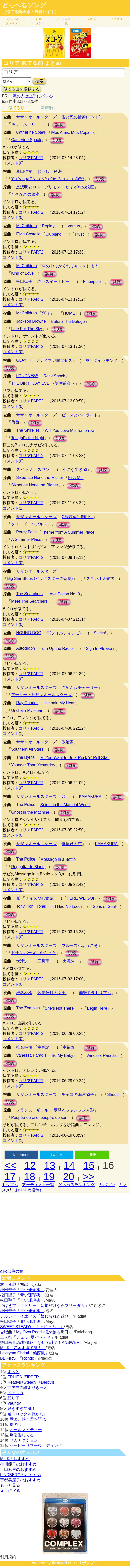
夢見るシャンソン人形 (74, 1110)
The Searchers (29, 594)
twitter (56, 1155)
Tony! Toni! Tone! (31, 906)
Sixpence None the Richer (39, 477)
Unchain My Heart (59, 703)
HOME (69, 313)
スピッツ (24, 469)
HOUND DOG (28, 633)
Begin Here (97, 1008)
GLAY (21, 360)
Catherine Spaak (31, 132)
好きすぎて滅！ (21, 1408)
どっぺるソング (24, 5)
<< (10, 1165)
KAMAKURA (90, 796)
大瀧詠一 (71, 961)
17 (10, 1176)
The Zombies (28, 1008)
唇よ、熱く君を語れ (28, 1419)
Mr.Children (26, 226)
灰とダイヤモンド (101, 360)
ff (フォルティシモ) (63, 633)
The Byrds (25, 757)
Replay (48, 226)
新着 (39, 21)
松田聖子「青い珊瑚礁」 (22, 1290)
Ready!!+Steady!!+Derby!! (30, 1382)
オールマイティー (26, 1430)
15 (89, 1165)
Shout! (113, 1094)
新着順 (47, 108)
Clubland (53, 234)
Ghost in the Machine (30, 812)
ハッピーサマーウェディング (36, 1445)
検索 (39, 81)
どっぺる (12, 21)
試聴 (59, 125)
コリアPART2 (31, 158)
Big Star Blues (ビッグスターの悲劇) (40, 578)
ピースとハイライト (80, 415)
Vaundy (14, 1403)
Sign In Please (99, 648)
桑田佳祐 (24, 171)
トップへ (10, 1185)
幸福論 (43, 1047)
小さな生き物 (75, 469)
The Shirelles (28, 430)
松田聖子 (24, 281)
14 (69, 1165)
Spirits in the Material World (65, 805)
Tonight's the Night (27, 438)
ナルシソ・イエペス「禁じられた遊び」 (36, 1316)
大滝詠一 (24, 961)
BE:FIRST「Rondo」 (19, 1358)
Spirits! (100, 633)
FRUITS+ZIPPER (23, 1377)
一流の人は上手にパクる (31, 96)
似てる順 (16, 108)
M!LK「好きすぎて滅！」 (23, 1348)
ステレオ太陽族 (100, 578)
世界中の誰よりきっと (27, 1387)
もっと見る (10, 1485)
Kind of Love (22, 273)
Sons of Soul (104, 906)
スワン (43, 469)
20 (68, 1176)
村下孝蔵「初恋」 (16, 1284)
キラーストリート (27, 124)
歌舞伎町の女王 (51, 993)
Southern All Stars (27, 749)
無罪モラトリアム (95, 993)
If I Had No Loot (65, 906)
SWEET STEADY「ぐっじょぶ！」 (32, 1327)
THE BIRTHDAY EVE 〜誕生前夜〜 (43, 383)
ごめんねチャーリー (80, 687)
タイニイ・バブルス (29, 524)
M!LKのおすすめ (15, 1459)
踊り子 (13, 1398)
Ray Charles (27, 703)
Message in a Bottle (58, 859)
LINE (92, 1155)
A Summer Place (26, 539)
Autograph (25, 648)
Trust (79, 234)
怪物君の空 (72, 844)
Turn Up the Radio (56, 648)
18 (29, 1176)
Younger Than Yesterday (33, 765)
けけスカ (15, 1393)
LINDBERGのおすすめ (20, 1475)
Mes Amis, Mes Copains (73, 132)
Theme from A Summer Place (68, 532)
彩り (46, 313)
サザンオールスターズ (36, 117)
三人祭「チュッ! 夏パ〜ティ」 (27, 1337)
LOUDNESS (27, 376)
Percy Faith (26, 532)
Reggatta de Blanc (27, 867)
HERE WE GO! (80, 898)
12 (30, 1165)
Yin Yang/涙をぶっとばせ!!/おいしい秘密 (47, 179)
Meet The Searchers (29, 601)
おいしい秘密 (49, 171)
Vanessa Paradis (31, 1055)
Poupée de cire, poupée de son (39, 1117)
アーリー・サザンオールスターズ (41, 695)
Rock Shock (54, 376)
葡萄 (15, 422)
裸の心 (16, 1424)
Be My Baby (62, 1055)
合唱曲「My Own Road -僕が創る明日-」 (37, 1332)
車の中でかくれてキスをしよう (70, 266)
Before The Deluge (68, 321)
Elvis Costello (28, 234)
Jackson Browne (31, 321)
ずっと (13, 1372)
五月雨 (43, 961)
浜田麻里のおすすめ (18, 1469)
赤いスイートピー (53, 281)
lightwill (59, 1563)
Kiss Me (75, 478)
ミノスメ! (116, 19)
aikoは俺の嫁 (11, 1271)
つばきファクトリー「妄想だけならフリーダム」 (44, 1305)
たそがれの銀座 (80, 187)
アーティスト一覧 (38, 1185)
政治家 (68, 742)
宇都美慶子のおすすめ (20, 1480)
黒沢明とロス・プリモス (38, 187)
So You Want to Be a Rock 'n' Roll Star (74, 757)
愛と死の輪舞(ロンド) (81, 117)
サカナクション (24, 1440)
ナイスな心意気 (39, 898)
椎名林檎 (24, 993)
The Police (25, 804)
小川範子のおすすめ (18, 1464)
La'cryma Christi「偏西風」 (24, 1353)
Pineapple (92, 281)
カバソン (91, 19)
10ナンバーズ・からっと (33, 953)
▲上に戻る (10, 1490)
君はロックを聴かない (27, 1414)
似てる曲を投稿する (21, 89)
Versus (74, 226)
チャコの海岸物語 (78, 1094)
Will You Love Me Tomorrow (70, 430)
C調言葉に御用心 (77, 517)
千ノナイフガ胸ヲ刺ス (52, 360)
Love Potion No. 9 (64, 594)
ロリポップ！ (86, 1563)
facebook (21, 1155)
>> (88, 1176)
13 (49, 1165)
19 (49, 1176)
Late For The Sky (26, 329)
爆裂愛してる (22, 1435)
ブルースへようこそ (80, 945)
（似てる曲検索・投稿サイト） (30, 12)
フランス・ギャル (32, 1110)
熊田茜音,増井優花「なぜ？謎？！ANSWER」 (42, 1342)
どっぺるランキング (76, 1185)
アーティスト (65, 21)
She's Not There (59, 1008)
